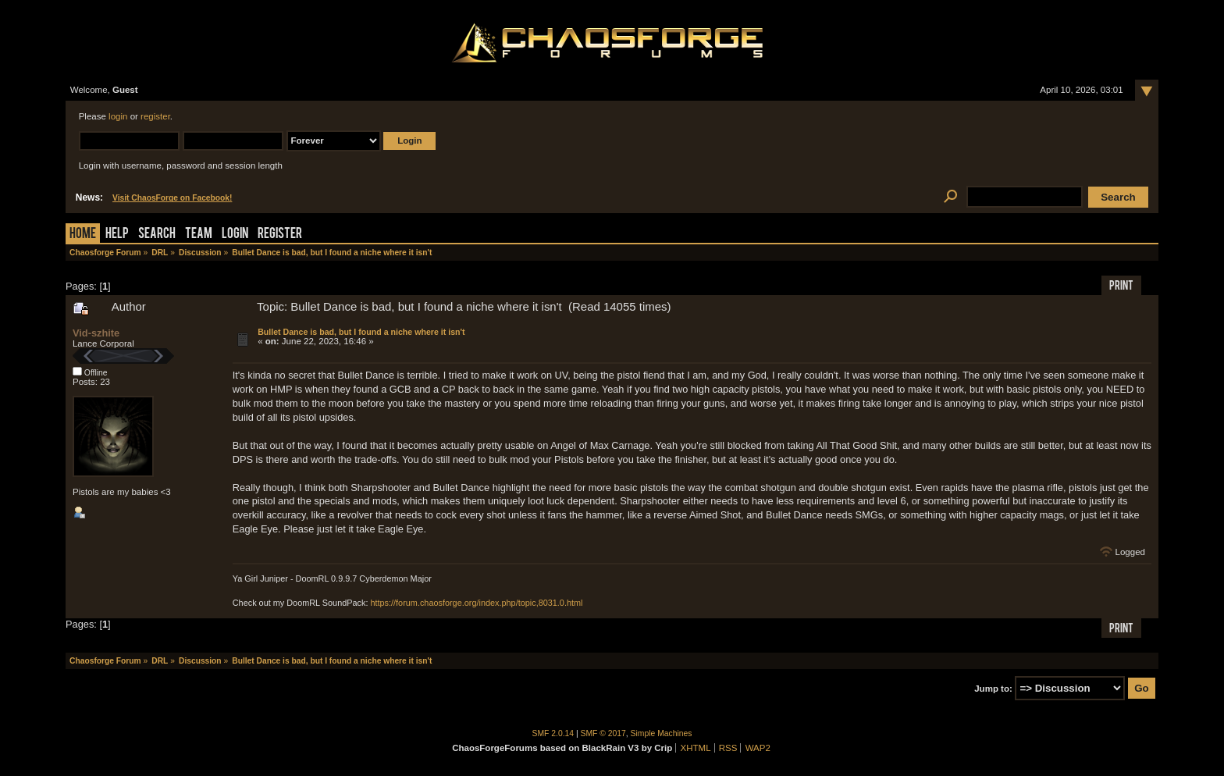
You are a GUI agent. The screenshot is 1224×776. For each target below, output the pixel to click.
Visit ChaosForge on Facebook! (172, 198)
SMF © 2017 (603, 733)
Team (198, 234)
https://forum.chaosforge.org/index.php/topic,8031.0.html (476, 602)
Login (235, 234)
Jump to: (993, 688)
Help (117, 234)
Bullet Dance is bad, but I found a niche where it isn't (361, 331)
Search (157, 234)
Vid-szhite (96, 333)
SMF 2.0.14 (553, 733)
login (118, 116)
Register (280, 234)
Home (82, 234)
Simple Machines (661, 733)
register (155, 116)
